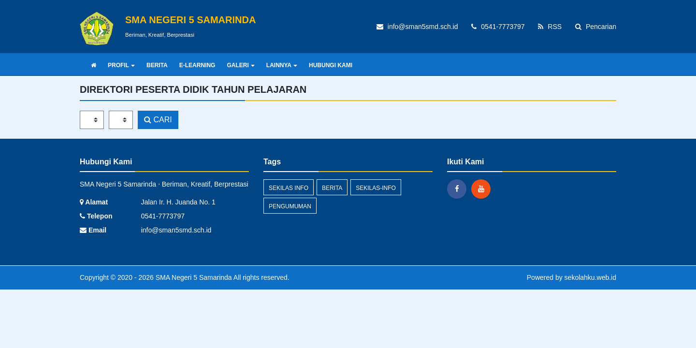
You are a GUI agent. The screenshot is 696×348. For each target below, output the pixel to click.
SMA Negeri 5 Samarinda (193, 277)
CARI (158, 120)
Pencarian (595, 26)
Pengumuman (290, 206)
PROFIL (121, 65)
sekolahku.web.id (590, 277)
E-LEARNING (197, 65)
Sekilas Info (288, 188)
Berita (332, 188)
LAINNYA (281, 65)
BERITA (157, 65)
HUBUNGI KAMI (330, 65)
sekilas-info (376, 188)
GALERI (240, 65)
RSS (550, 26)
